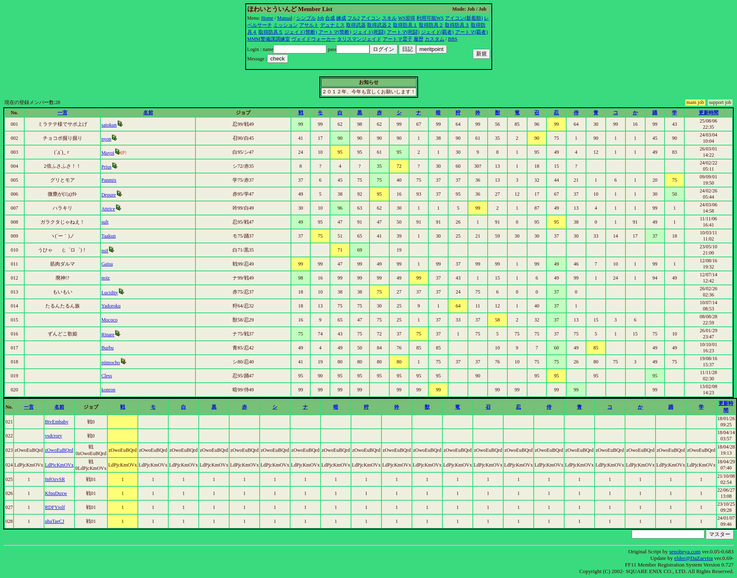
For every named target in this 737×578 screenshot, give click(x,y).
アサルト (309, 25)
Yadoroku (111, 306)
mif (104, 251)
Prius (106, 167)
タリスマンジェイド (359, 39)
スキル (389, 18)
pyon (106, 139)
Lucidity (109, 293)
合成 (330, 18)
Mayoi (107, 153)
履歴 (418, 39)
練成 (341, 18)
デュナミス (332, 25)
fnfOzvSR (55, 479)
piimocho (110, 362)
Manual (285, 18)
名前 (148, 113)
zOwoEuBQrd (59, 450)
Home (267, 18)
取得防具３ (457, 25)
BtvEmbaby (56, 422)
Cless (106, 376)
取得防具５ (270, 32)
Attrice (108, 209)
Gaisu (107, 264)
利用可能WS (430, 18)
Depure (108, 195)
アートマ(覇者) (471, 32)
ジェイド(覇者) (437, 32)
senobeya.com (684, 551)
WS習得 (406, 18)
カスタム (434, 39)
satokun (108, 125)
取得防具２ (431, 25)
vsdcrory (53, 436)
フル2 (353, 18)
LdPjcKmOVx (59, 465)
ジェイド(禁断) (300, 32)
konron (108, 390)
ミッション (285, 25)
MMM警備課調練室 (268, 39)
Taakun (108, 236)
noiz (105, 278)
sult (104, 222)
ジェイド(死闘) (369, 32)
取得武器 (356, 25)
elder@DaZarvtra (693, 558)
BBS (453, 39)
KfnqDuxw (56, 493)
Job (320, 18)
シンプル (306, 18)
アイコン (371, 18)
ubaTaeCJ (54, 521)
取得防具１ (405, 25)
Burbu (107, 348)
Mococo (109, 320)
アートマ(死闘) (403, 32)
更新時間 (708, 113)
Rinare (107, 335)
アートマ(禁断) (335, 32)
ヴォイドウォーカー (313, 39)
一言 (62, 113)
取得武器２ (379, 25)
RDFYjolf (55, 507)
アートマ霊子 (397, 39)
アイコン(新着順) (464, 18)
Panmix (108, 180)
